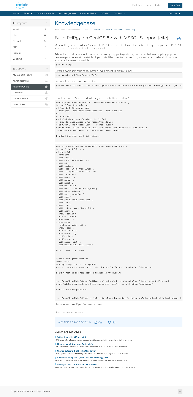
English (137, 5)
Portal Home (60, 30)
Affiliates (105, 13)
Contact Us (119, 13)
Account (174, 13)
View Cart (175, 5)
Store (28, 13)
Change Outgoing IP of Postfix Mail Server (75, 350)
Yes (98, 322)
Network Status (88, 13)
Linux (86, 30)
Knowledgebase (67, 13)
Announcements (45, 13)
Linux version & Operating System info (74, 344)
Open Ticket (30, 104)
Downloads (30, 92)
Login (148, 5)
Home (16, 13)
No (111, 322)
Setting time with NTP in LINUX (70, 337)
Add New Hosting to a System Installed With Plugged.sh (81, 357)
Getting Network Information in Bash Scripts (77, 364)
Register (159, 5)
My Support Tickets (30, 75)
